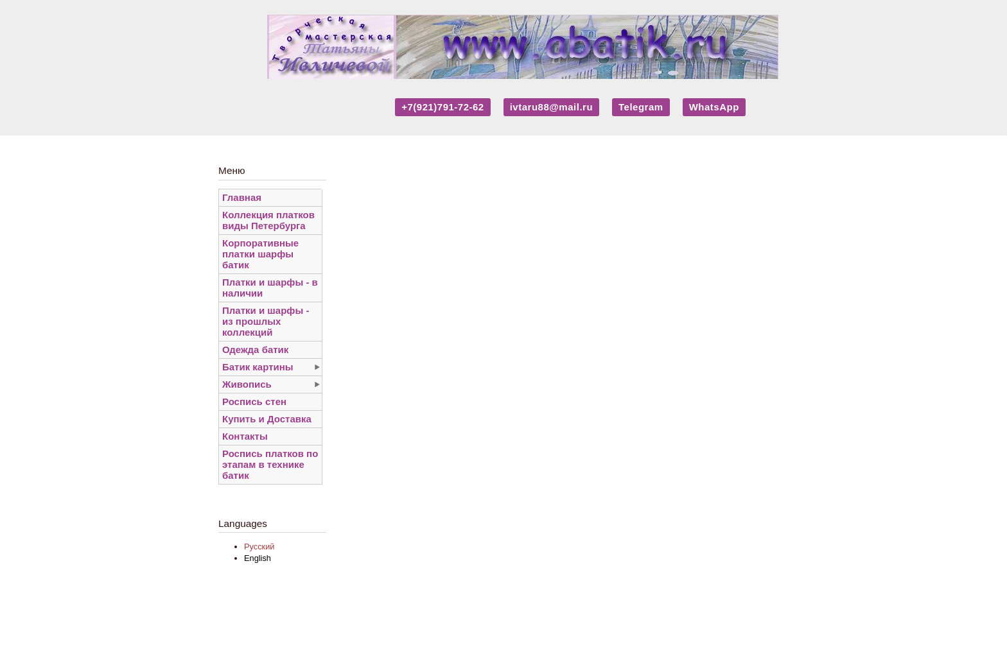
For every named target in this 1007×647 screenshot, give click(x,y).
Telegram (640, 106)
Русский (259, 546)
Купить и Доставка (266, 418)
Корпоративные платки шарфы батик (260, 253)
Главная (241, 197)
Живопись (247, 384)
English (257, 558)
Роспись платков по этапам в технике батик (270, 464)
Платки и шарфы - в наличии (270, 287)
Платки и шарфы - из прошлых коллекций (265, 321)
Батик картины (257, 366)
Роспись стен (254, 401)
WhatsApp (714, 106)
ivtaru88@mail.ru (551, 106)
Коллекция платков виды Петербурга (268, 220)
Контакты (245, 436)
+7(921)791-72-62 (442, 106)
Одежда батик (255, 349)
